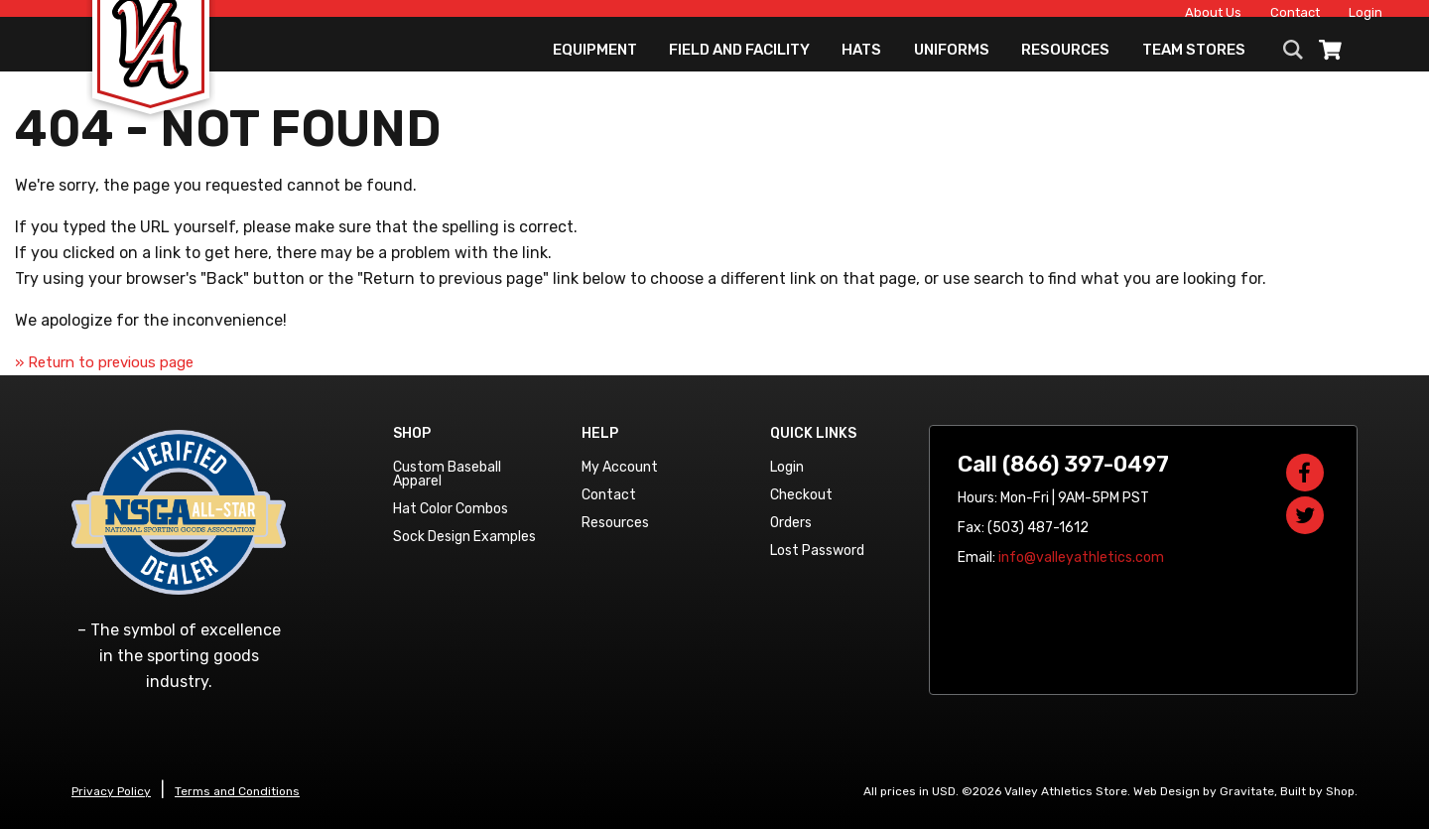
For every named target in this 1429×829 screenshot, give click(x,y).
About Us (1173, 16)
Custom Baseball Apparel (447, 474)
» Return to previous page (104, 362)
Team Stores (1193, 64)
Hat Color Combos (450, 508)
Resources (1065, 64)
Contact (1255, 16)
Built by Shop (1317, 791)
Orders (791, 522)
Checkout (801, 494)
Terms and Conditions (237, 791)
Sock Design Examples (464, 536)
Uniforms (951, 64)
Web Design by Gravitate (1203, 791)
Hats (861, 64)
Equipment (595, 64)
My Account (620, 467)
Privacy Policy (111, 791)
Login (1326, 16)
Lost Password (817, 550)
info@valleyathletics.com (1081, 557)
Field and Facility (739, 64)
